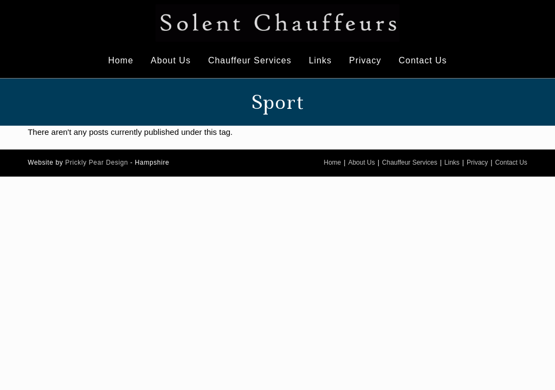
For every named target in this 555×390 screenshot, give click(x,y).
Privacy (477, 162)
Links (452, 162)
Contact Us (511, 162)
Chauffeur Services (409, 162)
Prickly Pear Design (96, 162)
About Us (361, 162)
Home (332, 162)
